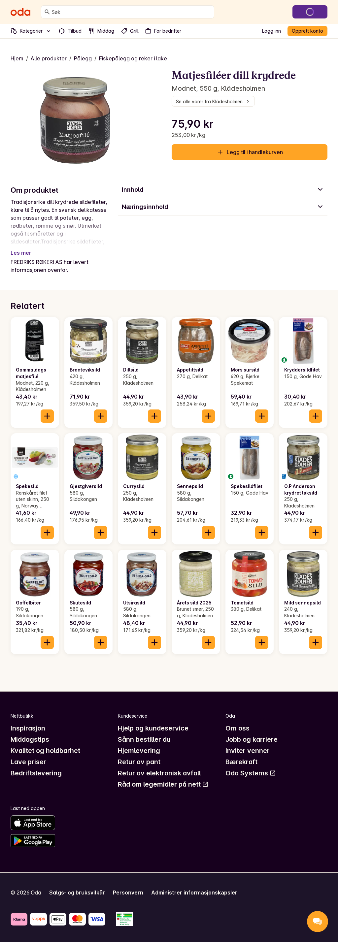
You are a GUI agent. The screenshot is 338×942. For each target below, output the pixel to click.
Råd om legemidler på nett (163, 784)
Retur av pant (139, 762)
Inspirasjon (28, 728)
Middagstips (30, 739)
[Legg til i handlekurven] (47, 416)
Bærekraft (241, 762)
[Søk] (47, 12)
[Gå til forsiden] (20, 12)
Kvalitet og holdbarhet (45, 751)
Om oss (237, 728)
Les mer (21, 252)
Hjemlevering (139, 751)
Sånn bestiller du (144, 739)
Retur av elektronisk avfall (159, 773)
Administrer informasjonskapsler (194, 892)
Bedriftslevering (36, 773)
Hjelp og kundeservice (153, 728)
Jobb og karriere (251, 739)
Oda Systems (250, 773)
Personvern (128, 892)
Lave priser (28, 762)
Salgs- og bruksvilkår (77, 892)
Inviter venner (247, 751)
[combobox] (131, 12)
